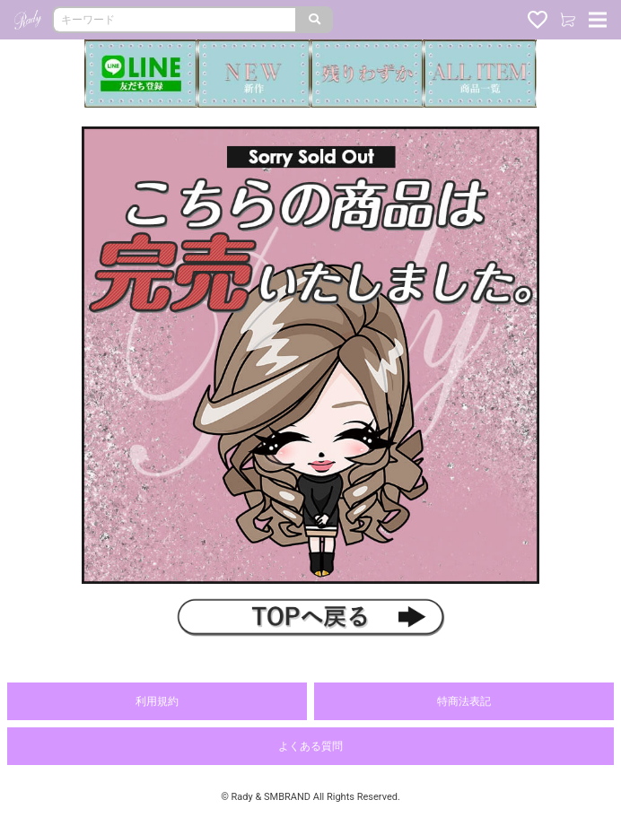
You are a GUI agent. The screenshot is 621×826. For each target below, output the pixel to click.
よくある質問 (310, 746)
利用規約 (157, 701)
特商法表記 (464, 701)
